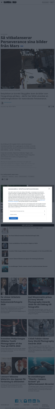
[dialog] (27, 205)
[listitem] (27, 211)
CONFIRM (15, 218)
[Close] (49, 189)
